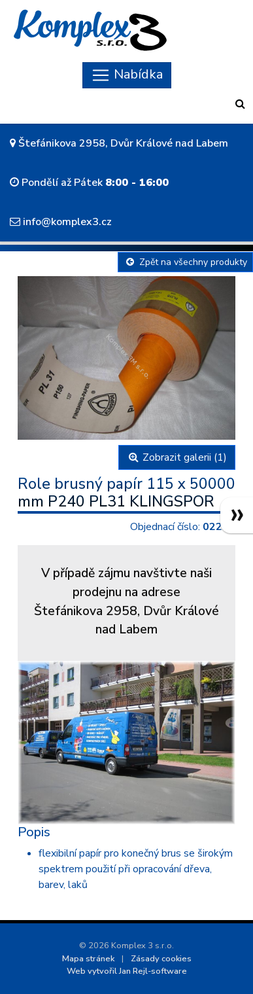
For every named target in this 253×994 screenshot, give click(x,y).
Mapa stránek (88, 959)
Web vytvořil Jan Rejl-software (127, 971)
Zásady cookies (161, 959)
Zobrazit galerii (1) (177, 457)
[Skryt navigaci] (126, 75)
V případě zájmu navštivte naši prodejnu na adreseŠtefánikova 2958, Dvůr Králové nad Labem (126, 601)
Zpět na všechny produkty (185, 262)
